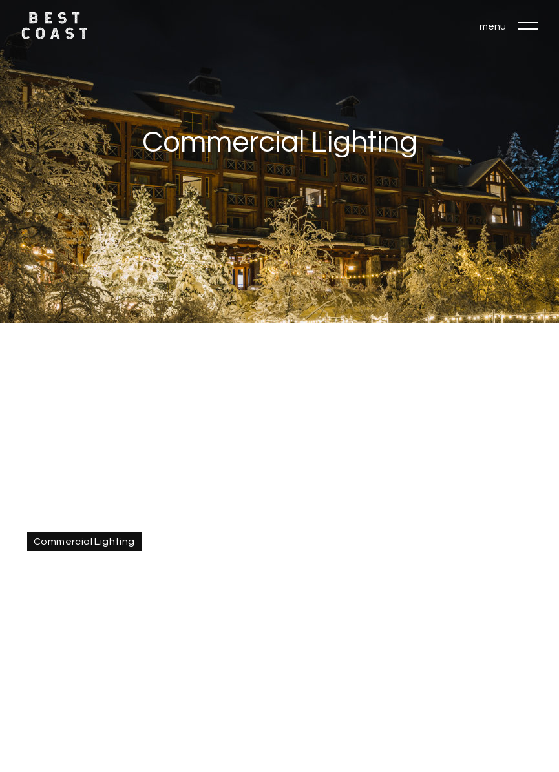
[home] (55, 26)
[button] (528, 25)
